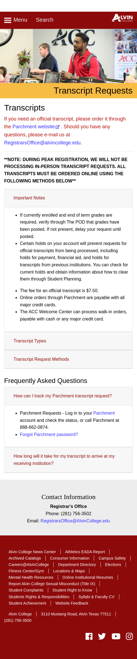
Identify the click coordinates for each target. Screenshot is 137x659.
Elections (113, 564)
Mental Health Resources (31, 577)
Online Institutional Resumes (88, 577)
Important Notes (29, 198)
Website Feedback (71, 603)
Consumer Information (69, 558)
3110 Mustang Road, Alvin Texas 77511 (76, 614)
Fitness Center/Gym (26, 571)
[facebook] (89, 638)
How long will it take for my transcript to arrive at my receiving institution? (64, 460)
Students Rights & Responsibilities (39, 597)
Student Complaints (26, 590)
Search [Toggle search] (44, 20)
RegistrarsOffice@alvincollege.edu (42, 143)
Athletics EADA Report (85, 552)
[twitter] (102, 638)
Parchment (104, 413)
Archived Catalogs (25, 558)
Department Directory (77, 564)
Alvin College (20, 614)
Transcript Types (30, 341)
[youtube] (116, 638)
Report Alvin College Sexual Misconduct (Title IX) (52, 584)
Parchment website (33, 126)
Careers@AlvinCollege (29, 564)
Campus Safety (112, 558)
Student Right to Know (72, 590)
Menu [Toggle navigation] (15, 20)
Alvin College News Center (32, 552)
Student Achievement (27, 603)
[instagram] (128, 638)
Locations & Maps (69, 571)
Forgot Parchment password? (49, 434)
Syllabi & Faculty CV (96, 597)
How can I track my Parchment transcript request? (63, 396)
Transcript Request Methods (41, 359)
